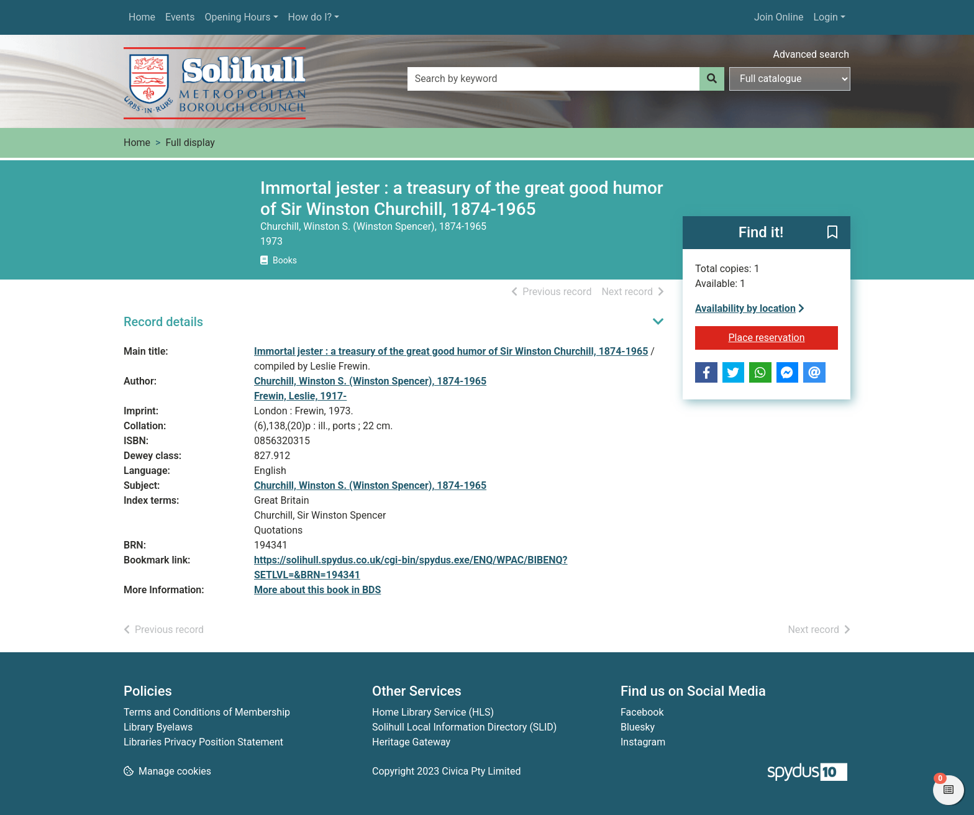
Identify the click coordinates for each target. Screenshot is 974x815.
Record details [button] (163, 321)
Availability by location (749, 308)
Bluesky (638, 727)
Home (142, 17)
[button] (832, 233)
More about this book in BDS (317, 590)
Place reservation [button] (784, 337)
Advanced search (811, 54)
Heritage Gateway (411, 742)
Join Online (779, 17)
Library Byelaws (158, 727)
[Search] (711, 79)
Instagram (643, 742)
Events (179, 17)
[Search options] (789, 79)
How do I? (310, 17)
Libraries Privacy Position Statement (203, 742)
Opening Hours (237, 17)
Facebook (642, 712)
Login (825, 17)
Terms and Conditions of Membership (207, 712)
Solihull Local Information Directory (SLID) (464, 727)
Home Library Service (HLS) (433, 712)
